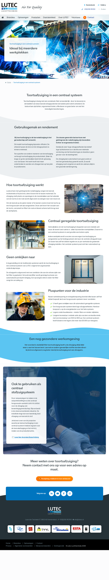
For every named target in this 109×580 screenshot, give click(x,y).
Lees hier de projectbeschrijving (26, 437)
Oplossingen (23, 17)
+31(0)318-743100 (88, 9)
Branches (11, 17)
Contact (88, 17)
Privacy (8, 546)
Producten (35, 17)
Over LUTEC (63, 17)
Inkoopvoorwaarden (43, 546)
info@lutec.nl (78, 520)
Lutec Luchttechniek (74, 546)
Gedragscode (59, 546)
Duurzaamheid (49, 17)
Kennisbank (89, 5)
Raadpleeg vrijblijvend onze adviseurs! (55, 479)
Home (9, 82)
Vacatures (76, 17)
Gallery (102, 5)
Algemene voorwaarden (24, 546)
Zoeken (102, 9)
